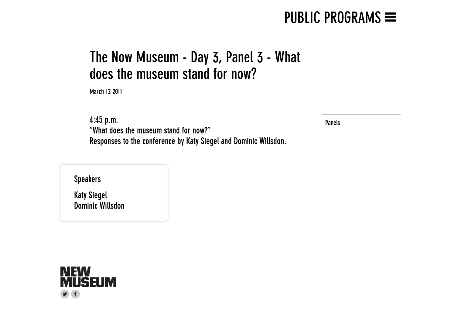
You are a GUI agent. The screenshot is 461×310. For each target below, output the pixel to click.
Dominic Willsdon (99, 206)
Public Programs (332, 17)
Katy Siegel (90, 195)
